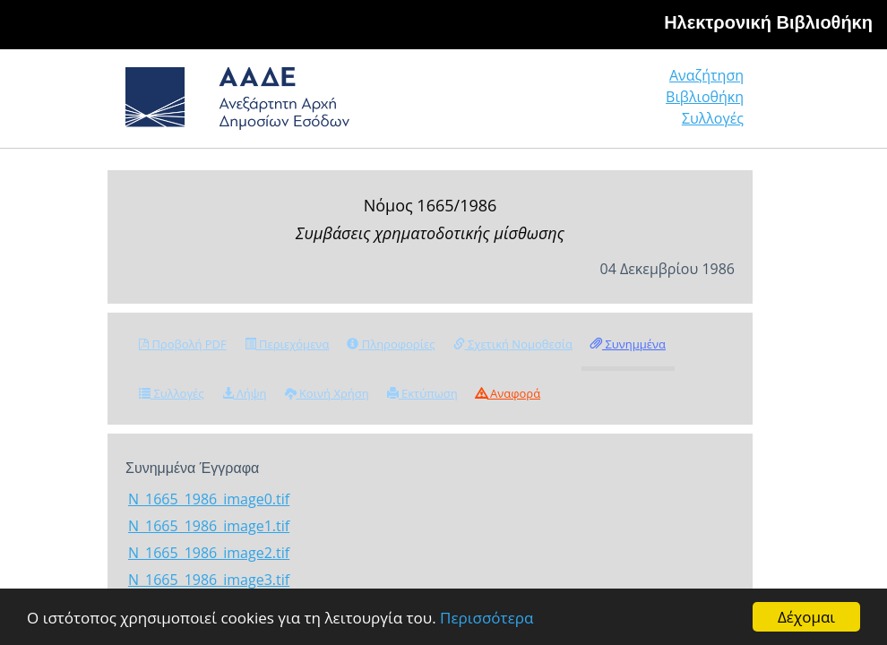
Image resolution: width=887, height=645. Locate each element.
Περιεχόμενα (287, 344)
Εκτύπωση (422, 393)
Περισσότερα (486, 617)
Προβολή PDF (183, 344)
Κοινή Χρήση (327, 393)
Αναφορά (508, 393)
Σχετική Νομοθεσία (513, 344)
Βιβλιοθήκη (705, 97)
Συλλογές (713, 118)
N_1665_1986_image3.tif (208, 579)
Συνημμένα (628, 344)
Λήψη (244, 393)
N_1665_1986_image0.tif (208, 499)
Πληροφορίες (391, 344)
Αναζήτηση (706, 75)
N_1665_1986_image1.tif (208, 526)
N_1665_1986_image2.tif (208, 553)
